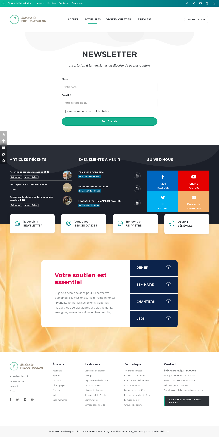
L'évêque (89, 375)
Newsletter (15, 386)
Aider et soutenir (132, 385)
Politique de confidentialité (151, 431)
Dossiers (57, 380)
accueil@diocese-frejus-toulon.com (187, 390)
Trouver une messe (133, 370)
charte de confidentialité (94, 111)
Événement (16, 177)
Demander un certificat (135, 390)
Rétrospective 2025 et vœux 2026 (28, 184)
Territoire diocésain (94, 385)
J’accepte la (87, 111)
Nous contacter (17, 381)
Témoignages (59, 385)
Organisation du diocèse (96, 380)
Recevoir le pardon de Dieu (137, 395)
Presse (13, 391)
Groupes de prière (133, 404)
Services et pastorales (95, 404)
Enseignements (60, 400)
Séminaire (63, 3)
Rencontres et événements (136, 380)
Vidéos (56, 395)
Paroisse (52, 3)
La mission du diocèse (95, 370)
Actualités (57, 370)
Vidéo (13, 190)
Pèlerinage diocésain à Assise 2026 (29, 172)
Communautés (91, 400)
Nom (65, 79)
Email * (66, 95)
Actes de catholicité (19, 376)
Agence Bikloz (113, 431)
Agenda (40, 3)
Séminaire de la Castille (95, 395)
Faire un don (77, 3)
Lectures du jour (131, 400)
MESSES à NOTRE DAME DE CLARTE (99, 200)
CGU (168, 431)
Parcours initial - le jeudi (93, 186)
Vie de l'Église (31, 177)
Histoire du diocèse (94, 390)
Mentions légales (129, 431)
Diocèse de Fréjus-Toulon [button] (20, 3)
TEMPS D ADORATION (91, 172)
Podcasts (57, 390)
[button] (109, 121)
